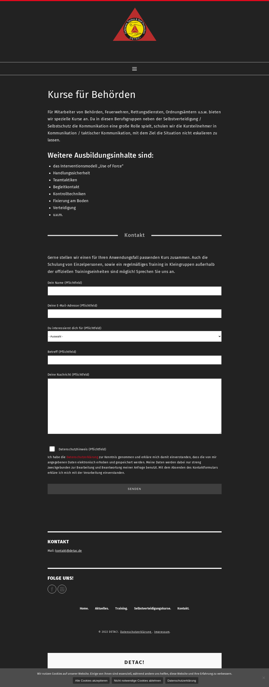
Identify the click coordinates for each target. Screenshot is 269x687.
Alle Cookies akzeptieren (91, 680)
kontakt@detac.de (68, 551)
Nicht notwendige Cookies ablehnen (137, 680)
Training (121, 608)
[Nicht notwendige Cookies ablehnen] (263, 677)
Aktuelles (101, 608)
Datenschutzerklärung (82, 457)
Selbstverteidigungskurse (152, 608)
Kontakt (183, 608)
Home (84, 608)
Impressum (162, 631)
